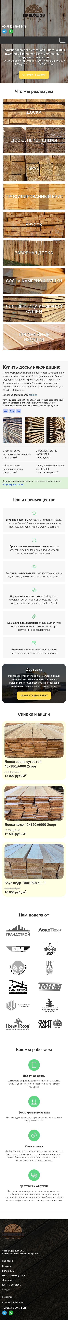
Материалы (8, 1271)
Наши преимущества (13, 1275)
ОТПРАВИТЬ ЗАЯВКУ (34, 74)
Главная (6, 1266)
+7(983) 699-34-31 (14, 26)
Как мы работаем (11, 1284)
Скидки (6, 1289)
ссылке (33, 395)
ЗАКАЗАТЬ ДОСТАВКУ (34, 695)
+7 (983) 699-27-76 (13, 484)
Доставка (7, 1280)
